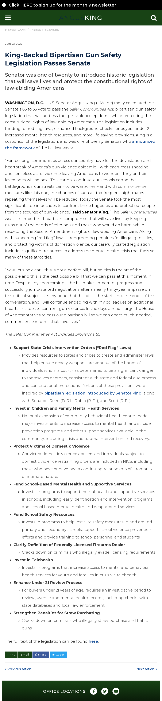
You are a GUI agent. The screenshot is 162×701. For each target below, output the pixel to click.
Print (11, 654)
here (93, 641)
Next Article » (146, 669)
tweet (58, 654)
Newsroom (15, 30)
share (40, 654)
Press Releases (44, 30)
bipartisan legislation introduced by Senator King (93, 393)
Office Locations (64, 691)
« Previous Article (18, 669)
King (81, 18)
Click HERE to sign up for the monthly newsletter (62, 5)
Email (25, 654)
